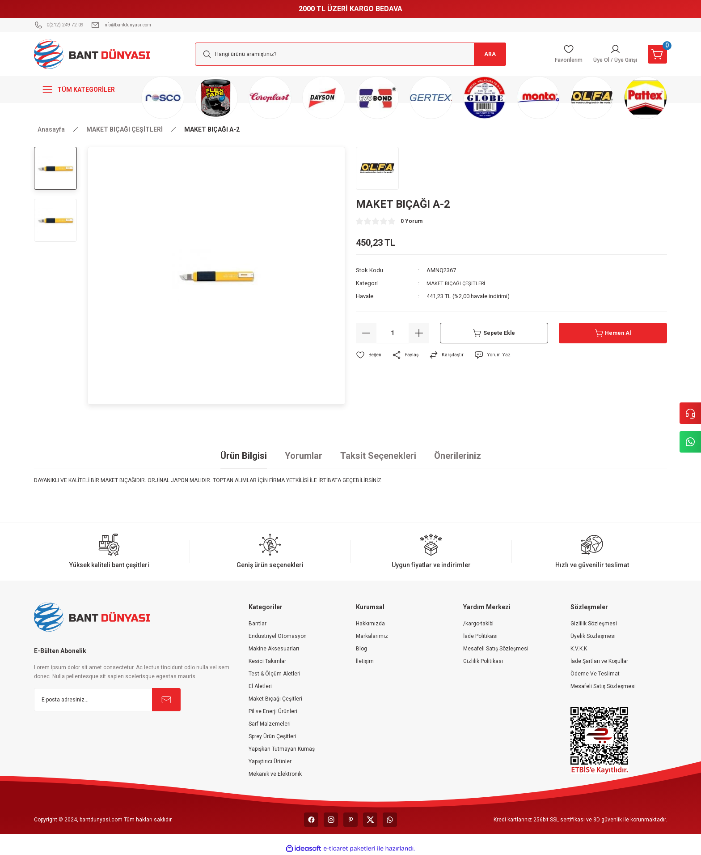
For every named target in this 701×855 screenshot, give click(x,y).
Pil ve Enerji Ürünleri (273, 711)
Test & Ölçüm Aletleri (274, 674)
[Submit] (166, 699)
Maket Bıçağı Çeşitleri (275, 699)
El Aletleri (260, 686)
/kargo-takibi (478, 623)
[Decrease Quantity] (366, 333)
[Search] (350, 54)
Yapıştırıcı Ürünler (270, 761)
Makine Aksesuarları (274, 649)
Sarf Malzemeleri (270, 724)
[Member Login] (607, 54)
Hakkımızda (370, 623)
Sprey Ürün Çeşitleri (272, 736)
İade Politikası (480, 636)
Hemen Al (613, 333)
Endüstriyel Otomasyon (278, 636)
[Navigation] (82, 89)
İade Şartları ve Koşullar (599, 661)
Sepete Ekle (494, 333)
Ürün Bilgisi (243, 455)
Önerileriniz (457, 455)
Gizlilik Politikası (483, 661)
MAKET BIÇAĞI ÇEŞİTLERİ (460, 283)
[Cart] (655, 54)
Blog (361, 649)
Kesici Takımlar (267, 661)
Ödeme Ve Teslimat (595, 674)
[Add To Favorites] (370, 355)
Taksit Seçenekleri (378, 455)
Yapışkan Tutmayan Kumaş (282, 749)
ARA (485, 54)
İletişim (365, 661)
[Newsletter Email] (107, 699)
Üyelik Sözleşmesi (593, 636)
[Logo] (92, 54)
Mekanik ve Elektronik (275, 774)
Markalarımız (372, 636)
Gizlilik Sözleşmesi (593, 623)
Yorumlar (303, 455)
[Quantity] (392, 333)
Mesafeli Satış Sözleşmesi (495, 649)
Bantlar (257, 623)
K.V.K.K (578, 649)
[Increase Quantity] (419, 333)
